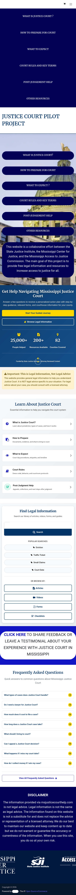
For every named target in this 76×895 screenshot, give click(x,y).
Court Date (38, 565)
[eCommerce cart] (64, 4)
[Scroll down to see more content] (38, 361)
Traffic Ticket (38, 550)
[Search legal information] (7, 521)
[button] (38, 313)
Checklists (38, 611)
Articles (38, 583)
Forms (38, 602)
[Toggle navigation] (71, 4)
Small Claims (38, 558)
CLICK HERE (15, 630)
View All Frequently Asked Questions (38, 778)
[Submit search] (38, 527)
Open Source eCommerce (36, 891)
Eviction (38, 543)
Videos (38, 593)
